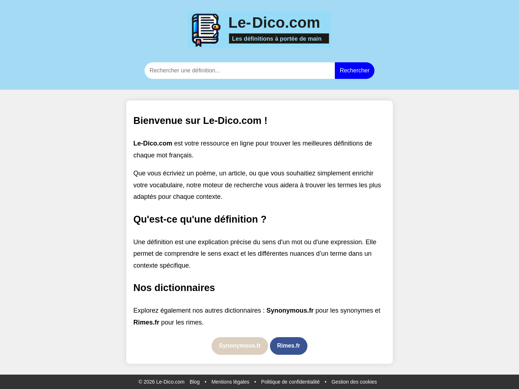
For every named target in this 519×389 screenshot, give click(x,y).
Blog (195, 382)
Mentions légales (230, 382)
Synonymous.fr (240, 346)
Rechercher (355, 70)
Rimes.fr (288, 346)
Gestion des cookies (354, 382)
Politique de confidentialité (290, 382)
